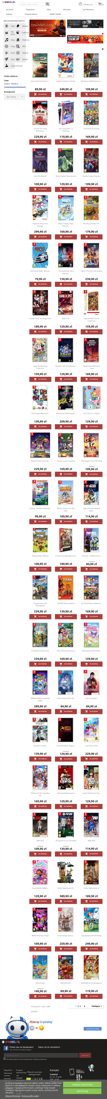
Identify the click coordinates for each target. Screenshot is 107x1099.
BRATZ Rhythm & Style (40, 935)
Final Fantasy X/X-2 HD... (66, 698)
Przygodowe (9, 46)
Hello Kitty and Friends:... (91, 651)
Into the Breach (40, 176)
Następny (97, 1006)
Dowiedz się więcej (92, 1029)
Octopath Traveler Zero (40, 651)
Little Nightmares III (91, 888)
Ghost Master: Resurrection (66, 176)
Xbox (49, 9)
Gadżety (9, 14)
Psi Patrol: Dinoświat (91, 128)
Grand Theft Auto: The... (91, 793)
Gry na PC (9, 9)
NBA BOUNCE (66, 983)
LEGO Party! (40, 983)
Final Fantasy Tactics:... (65, 935)
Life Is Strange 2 (91, 698)
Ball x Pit (65, 318)
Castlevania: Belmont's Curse (91, 367)
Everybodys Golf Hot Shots (91, 935)
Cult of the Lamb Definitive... (40, 129)
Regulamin (8, 1070)
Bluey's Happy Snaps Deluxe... (66, 224)
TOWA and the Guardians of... (40, 794)
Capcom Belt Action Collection (91, 319)
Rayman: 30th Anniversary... (66, 366)
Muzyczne (9, 40)
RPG (20, 46)
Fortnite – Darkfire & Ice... (91, 556)
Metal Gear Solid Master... (65, 413)
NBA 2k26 (91, 840)
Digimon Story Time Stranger (40, 224)
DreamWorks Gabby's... (40, 888)
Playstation (30, 9)
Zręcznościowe (9, 65)
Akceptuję (82, 1091)
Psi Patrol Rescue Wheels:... (91, 603)
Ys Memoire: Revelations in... (66, 556)
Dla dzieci (9, 33)
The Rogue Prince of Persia (91, 461)
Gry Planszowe (88, 9)
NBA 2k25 (40, 840)
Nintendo (66, 9)
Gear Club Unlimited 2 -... (40, 81)
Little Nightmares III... (66, 888)
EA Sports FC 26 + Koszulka (66, 840)
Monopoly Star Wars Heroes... (65, 272)
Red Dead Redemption (66, 793)
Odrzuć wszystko (82, 1084)
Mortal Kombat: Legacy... (66, 745)
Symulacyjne (20, 59)
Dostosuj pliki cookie (30, 1096)
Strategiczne (9, 52)
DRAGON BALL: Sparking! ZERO (40, 699)
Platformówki (20, 40)
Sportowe (9, 59)
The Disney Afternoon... (40, 413)
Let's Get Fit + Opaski (91, 413)
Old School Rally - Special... (40, 271)
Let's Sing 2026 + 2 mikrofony (66, 129)
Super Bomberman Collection (40, 367)
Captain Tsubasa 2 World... (66, 81)
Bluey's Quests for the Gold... (66, 509)
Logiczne (20, 32)
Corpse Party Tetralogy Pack (40, 318)
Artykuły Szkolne (31, 14)
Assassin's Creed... (40, 745)
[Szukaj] (35, 4)
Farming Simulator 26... (91, 223)
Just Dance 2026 (91, 745)
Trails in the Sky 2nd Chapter (91, 271)
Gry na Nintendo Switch (14, 21)
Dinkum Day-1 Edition (40, 556)
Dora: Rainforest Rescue (66, 651)
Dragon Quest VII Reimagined (40, 604)
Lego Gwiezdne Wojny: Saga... (91, 509)
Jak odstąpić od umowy (20, 1077)
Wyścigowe (20, 52)
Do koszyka (40, 94)
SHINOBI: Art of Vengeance (91, 983)
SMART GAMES (55, 14)
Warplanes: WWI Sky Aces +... (91, 81)
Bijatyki (20, 26)
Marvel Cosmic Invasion (66, 461)
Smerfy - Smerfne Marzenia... (40, 508)
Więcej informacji (13, 1096)
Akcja (9, 26)
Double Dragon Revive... (91, 176)
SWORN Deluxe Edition (66, 603)
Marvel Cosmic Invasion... (40, 461)
